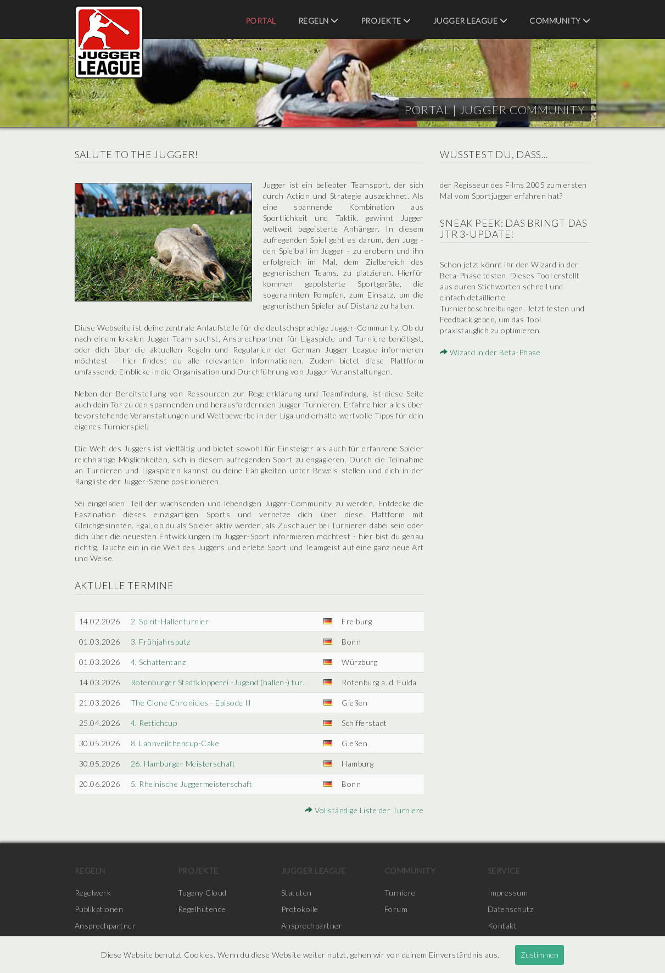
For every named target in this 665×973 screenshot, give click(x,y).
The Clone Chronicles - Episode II (191, 702)
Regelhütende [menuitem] (202, 909)
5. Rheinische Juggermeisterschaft (192, 784)
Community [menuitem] (560, 20)
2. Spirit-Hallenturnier (170, 621)
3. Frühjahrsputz (161, 641)
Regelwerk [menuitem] (93, 892)
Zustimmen (539, 954)
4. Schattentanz (158, 662)
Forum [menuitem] (396, 909)
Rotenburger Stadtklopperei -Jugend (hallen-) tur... (220, 682)
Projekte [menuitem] (386, 20)
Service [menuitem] (504, 870)
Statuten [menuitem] (296, 892)
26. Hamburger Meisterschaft (183, 763)
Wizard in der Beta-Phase (490, 352)
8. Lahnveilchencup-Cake (175, 743)
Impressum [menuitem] (508, 892)
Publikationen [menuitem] (99, 909)
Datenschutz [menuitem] (511, 909)
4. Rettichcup (154, 723)
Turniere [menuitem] (400, 892)
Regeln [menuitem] (318, 20)
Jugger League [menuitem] (470, 20)
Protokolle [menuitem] (299, 909)
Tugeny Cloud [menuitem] (202, 892)
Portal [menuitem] (260, 20)
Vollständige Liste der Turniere (364, 810)
